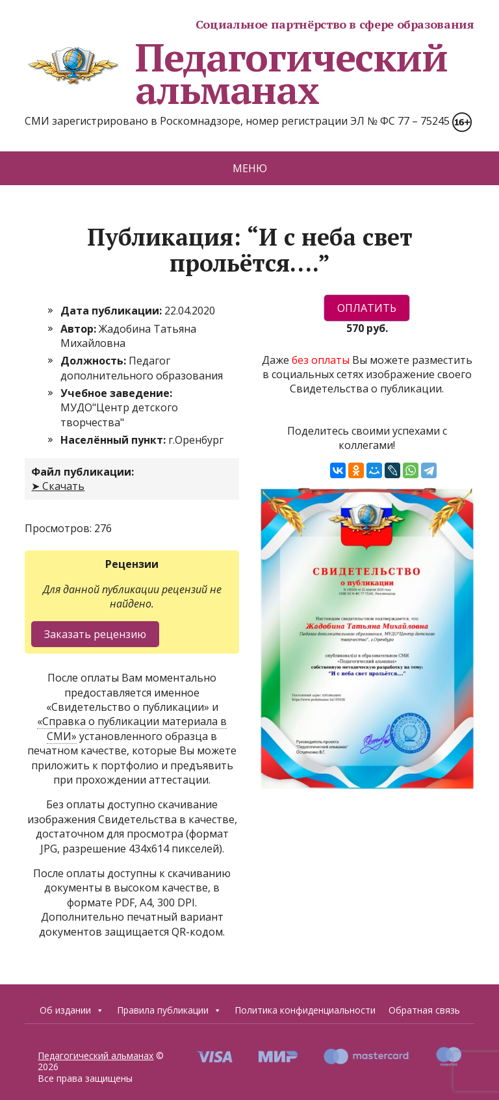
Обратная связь (424, 1010)
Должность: (94, 360)
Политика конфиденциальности (305, 1010)
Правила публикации (169, 1010)
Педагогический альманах (236, 73)
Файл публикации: (82, 472)
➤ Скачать (57, 486)
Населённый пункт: (114, 440)
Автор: (79, 329)
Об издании (72, 1010)
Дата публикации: (112, 310)
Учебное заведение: (116, 393)
